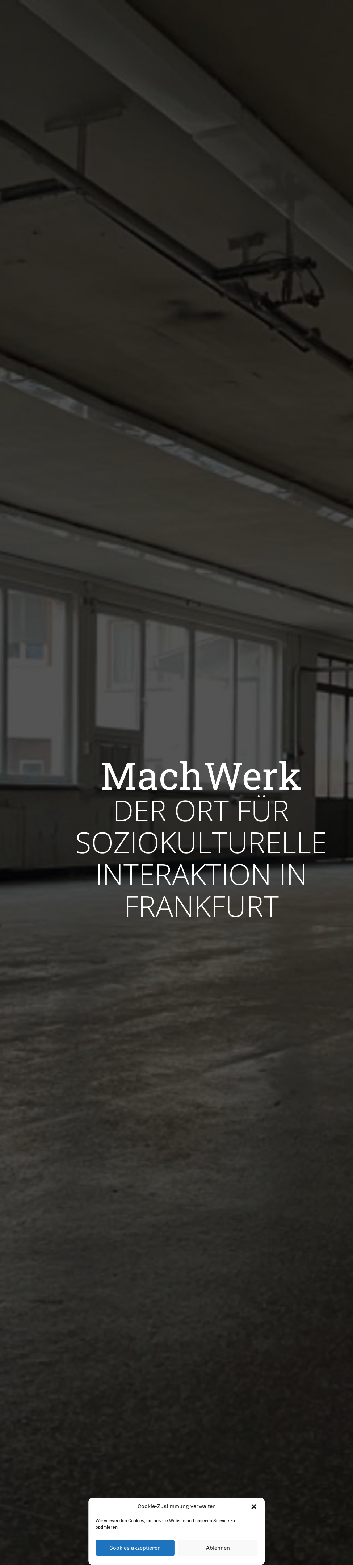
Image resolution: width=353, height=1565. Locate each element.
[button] (253, 1506)
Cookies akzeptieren (135, 1548)
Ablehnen (218, 1548)
